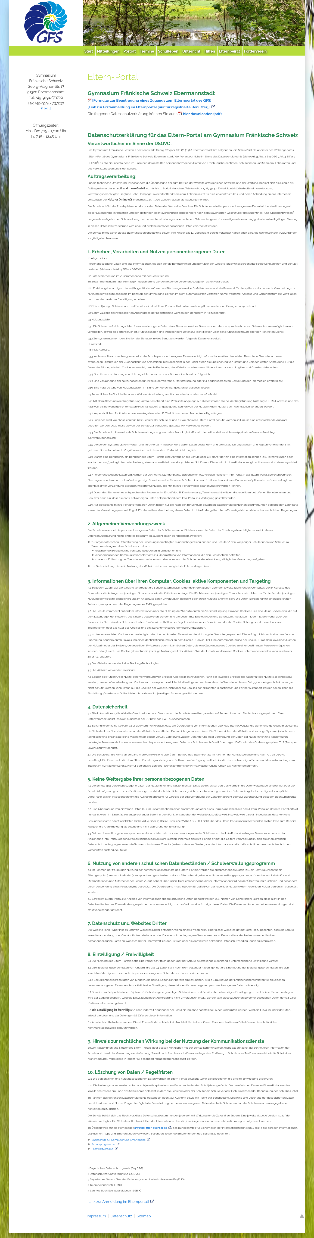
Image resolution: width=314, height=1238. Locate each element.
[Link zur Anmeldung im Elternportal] (119, 1201)
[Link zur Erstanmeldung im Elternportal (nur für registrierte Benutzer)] (150, 107)
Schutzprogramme (103, 1144)
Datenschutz (121, 1215)
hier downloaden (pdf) (202, 114)
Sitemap (144, 1215)
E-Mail (45, 109)
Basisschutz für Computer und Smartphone (119, 1139)
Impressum (96, 1215)
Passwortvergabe (102, 1148)
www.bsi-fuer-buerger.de (151, 1127)
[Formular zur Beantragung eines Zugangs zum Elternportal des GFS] (153, 100)
